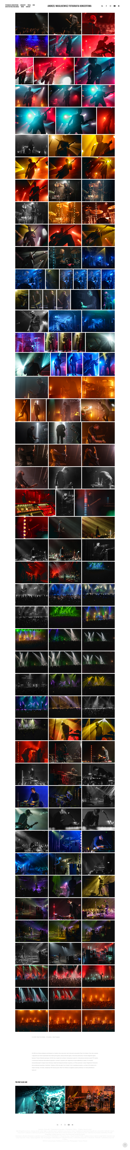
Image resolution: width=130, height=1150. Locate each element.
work (22, 7)
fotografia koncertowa (11, 5)
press (29, 5)
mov (34, 5)
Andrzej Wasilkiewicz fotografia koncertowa (69, 5)
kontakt (28, 7)
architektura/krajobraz (12, 7)
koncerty (23, 5)
